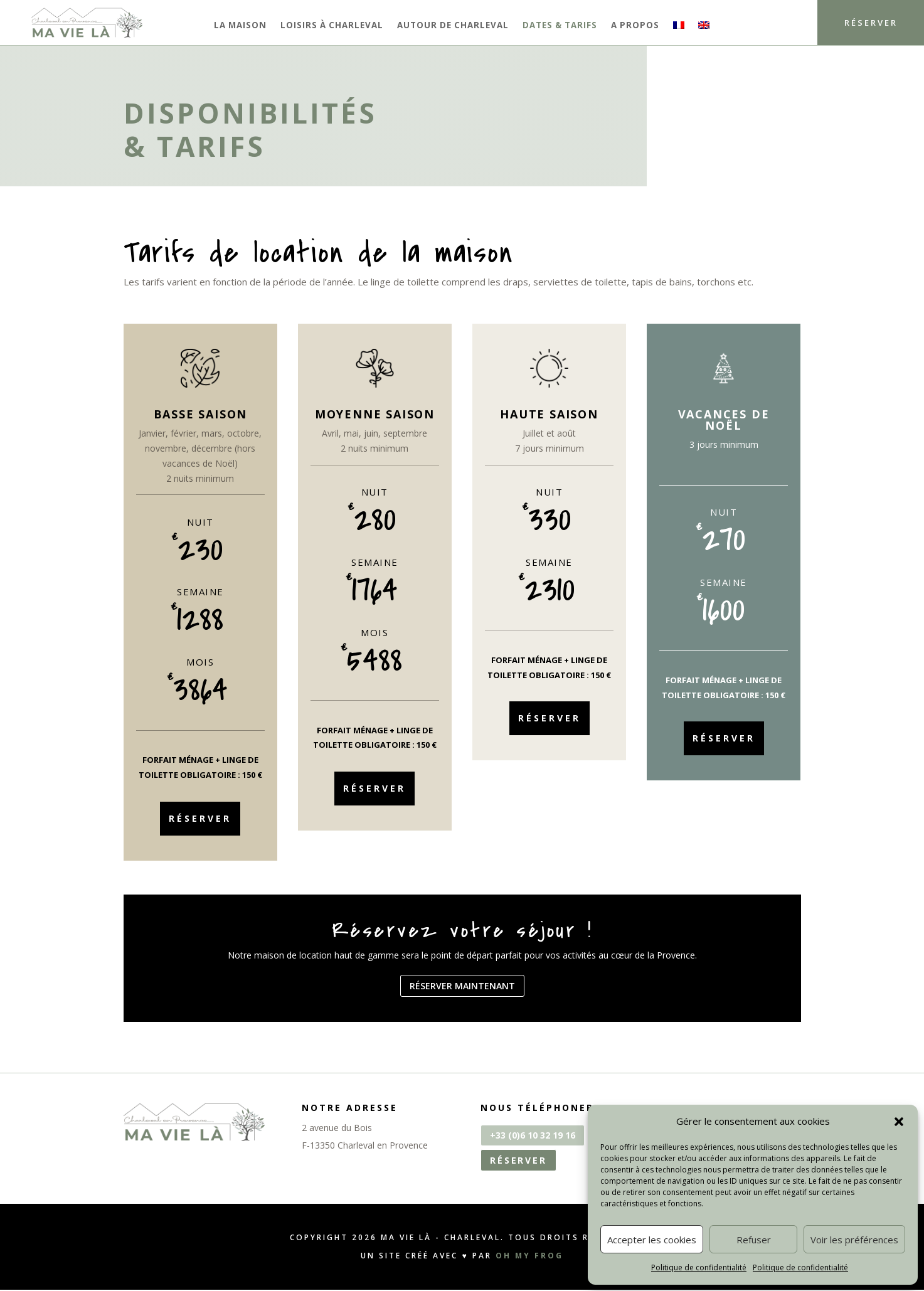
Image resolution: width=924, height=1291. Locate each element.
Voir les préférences (854, 1239)
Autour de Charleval (453, 26)
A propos (635, 26)
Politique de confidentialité (698, 1267)
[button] (899, 1121)
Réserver (864, 23)
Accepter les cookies (651, 1239)
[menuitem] (678, 28)
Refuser (753, 1239)
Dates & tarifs (560, 26)
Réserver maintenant (462, 986)
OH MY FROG (529, 1256)
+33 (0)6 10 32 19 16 (532, 1136)
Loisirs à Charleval (331, 26)
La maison (240, 26)
